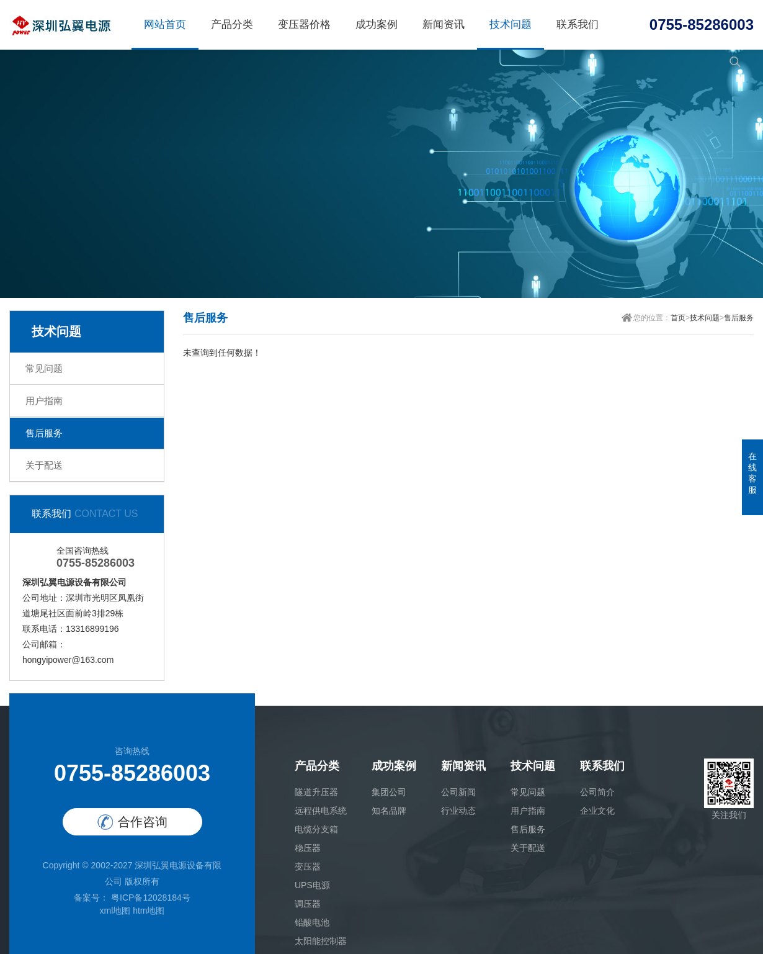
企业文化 (597, 811)
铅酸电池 (312, 922)
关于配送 (44, 465)
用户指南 (44, 400)
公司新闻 (458, 792)
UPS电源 (312, 885)
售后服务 (44, 433)
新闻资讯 (443, 24)
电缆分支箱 (316, 829)
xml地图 (114, 911)
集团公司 (389, 792)
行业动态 (458, 811)
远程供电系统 (321, 811)
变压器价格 (304, 24)
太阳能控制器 (321, 941)
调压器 (308, 904)
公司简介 (597, 792)
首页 (678, 317)
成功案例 (376, 24)
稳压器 (308, 848)
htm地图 (148, 911)
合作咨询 (132, 822)
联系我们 (577, 24)
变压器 (308, 866)
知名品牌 (389, 811)
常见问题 (44, 368)
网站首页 (165, 24)
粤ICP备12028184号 (149, 897)
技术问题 (510, 24)
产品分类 (232, 24)
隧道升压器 (316, 792)
